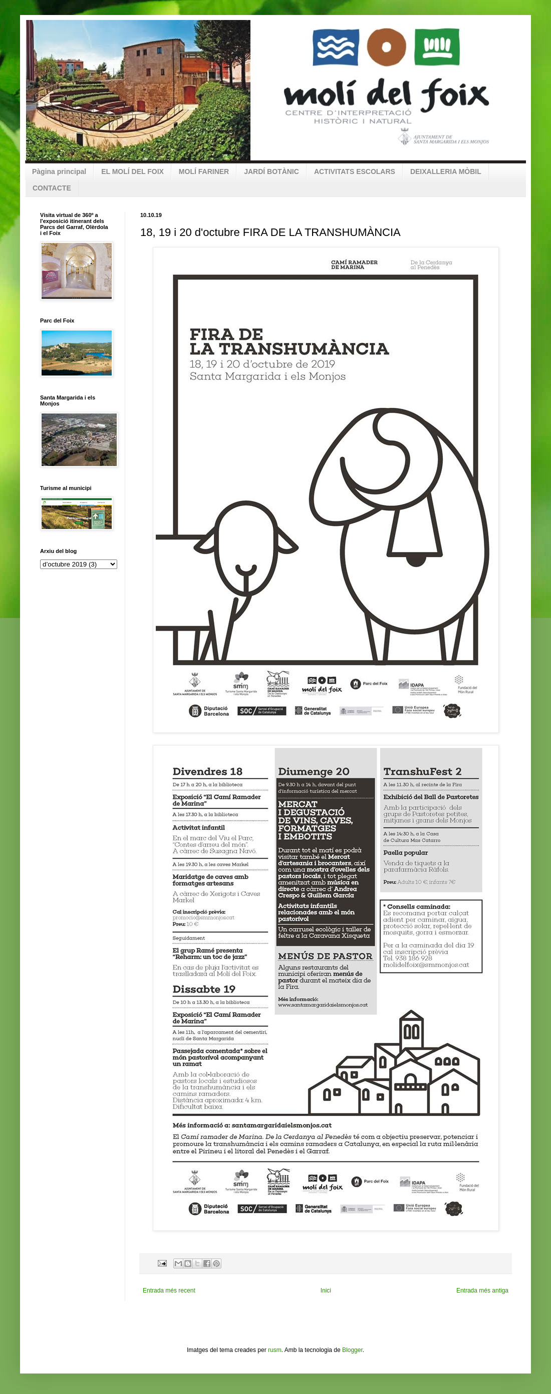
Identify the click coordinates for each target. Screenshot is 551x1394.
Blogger (352, 1350)
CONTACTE (52, 188)
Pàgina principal (59, 172)
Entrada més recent (169, 1290)
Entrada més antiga (482, 1290)
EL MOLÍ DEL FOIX (132, 172)
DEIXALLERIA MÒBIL (445, 172)
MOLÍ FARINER (204, 172)
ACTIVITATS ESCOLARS (354, 172)
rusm (275, 1350)
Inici (326, 1290)
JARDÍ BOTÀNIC (271, 172)
